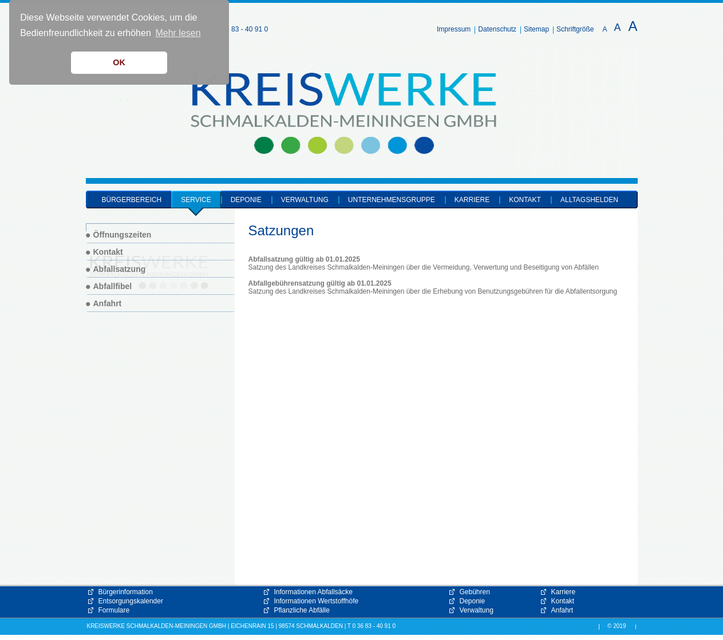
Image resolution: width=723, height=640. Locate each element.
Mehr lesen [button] (177, 33)
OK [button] (119, 62)
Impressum (454, 29)
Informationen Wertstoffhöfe (316, 601)
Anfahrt (562, 610)
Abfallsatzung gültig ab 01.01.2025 (304, 259)
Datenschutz (497, 29)
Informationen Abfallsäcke (313, 592)
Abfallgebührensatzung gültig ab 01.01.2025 (320, 283)
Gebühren (475, 592)
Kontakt (563, 601)
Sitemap (536, 29)
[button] (711, 628)
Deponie (472, 601)
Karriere (563, 592)
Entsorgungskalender (130, 601)
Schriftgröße (575, 29)
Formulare (114, 610)
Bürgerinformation (125, 592)
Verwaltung (476, 610)
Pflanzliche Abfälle (302, 610)
